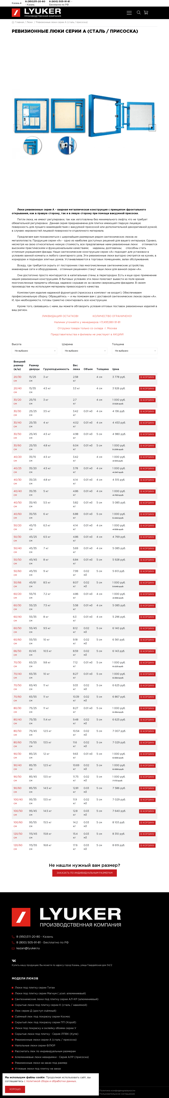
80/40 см (18, 722)
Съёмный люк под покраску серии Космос (42, 1017)
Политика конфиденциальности (117, 1091)
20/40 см (18, 390)
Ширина (67, 344)
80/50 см (17, 733)
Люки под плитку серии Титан (35, 988)
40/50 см (18, 505)
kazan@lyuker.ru (28, 948)
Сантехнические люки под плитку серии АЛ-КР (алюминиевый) (56, 999)
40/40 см (18, 493)
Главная (18, 22)
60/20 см (17, 596)
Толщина (118, 344)
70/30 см (17, 664)
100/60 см (18, 824)
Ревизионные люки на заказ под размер (41, 1063)
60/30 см (17, 607)
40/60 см (18, 516)
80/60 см (17, 744)
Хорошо (15, 1089)
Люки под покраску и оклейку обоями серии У (45, 1028)
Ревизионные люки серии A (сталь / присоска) (46, 1040)
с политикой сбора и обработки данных (50, 1081)
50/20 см (17, 527)
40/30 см (17, 482)
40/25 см (17, 470)
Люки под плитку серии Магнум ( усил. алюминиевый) (50, 993)
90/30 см (17, 756)
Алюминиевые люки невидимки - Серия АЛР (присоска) (52, 1057)
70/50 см (17, 687)
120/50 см (18, 836)
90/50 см (17, 779)
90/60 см (17, 790)
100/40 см (18, 802)
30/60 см (17, 447)
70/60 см (17, 699)
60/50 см (17, 630)
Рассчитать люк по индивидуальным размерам (45, 1051)
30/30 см (17, 413)
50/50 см (17, 562)
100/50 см (18, 813)
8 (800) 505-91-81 (59, 2)
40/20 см (18, 459)
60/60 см (17, 642)
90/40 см (18, 767)
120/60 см (18, 847)
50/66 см (17, 585)
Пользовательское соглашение (117, 1094)
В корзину (147, 377)
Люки (30, 22)
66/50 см (17, 653)
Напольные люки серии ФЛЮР (35, 1045)
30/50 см (17, 436)
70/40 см (18, 676)
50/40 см (18, 550)
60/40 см (18, 619)
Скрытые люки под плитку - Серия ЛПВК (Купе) (46, 1034)
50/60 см (17, 573)
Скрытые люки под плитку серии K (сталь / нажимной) (51, 1005)
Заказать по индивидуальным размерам (84, 873)
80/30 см (17, 710)
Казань (16, 3)
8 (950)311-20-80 (35, 2)
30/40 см (17, 425)
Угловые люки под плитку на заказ (38, 1069)
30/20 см (17, 402)
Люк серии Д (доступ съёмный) (35, 1011)
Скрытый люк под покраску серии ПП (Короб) (45, 1022)
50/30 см (17, 539)
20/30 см (17, 379)
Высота (16, 344)
